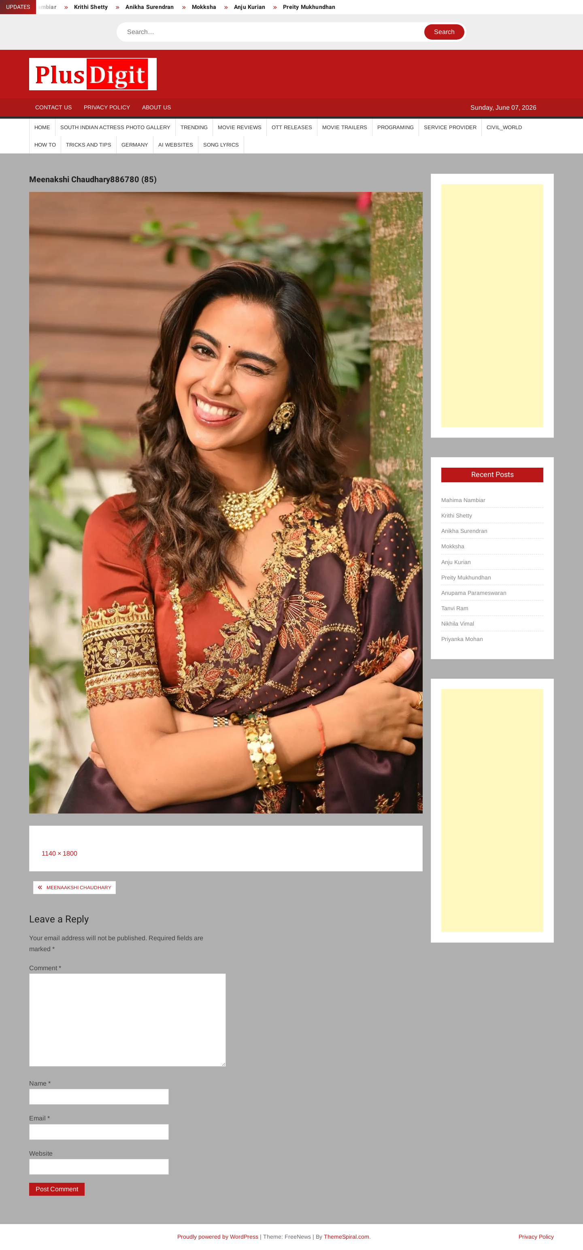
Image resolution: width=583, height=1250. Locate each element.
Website (41, 1153)
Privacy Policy (107, 107)
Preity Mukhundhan (309, 7)
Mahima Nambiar (463, 500)
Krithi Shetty (91, 7)
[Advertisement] (492, 305)
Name (40, 1083)
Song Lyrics (221, 145)
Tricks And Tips (88, 145)
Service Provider (450, 127)
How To (45, 145)
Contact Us (53, 107)
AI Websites (175, 145)
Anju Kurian (249, 7)
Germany (134, 145)
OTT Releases (292, 127)
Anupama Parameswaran (473, 593)
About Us (156, 107)
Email (39, 1118)
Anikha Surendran (150, 7)
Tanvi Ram (454, 608)
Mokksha (204, 7)
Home (42, 127)
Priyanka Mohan (462, 639)
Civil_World (504, 127)
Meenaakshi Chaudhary (79, 887)
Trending (194, 127)
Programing (395, 127)
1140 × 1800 (59, 853)
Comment (45, 968)
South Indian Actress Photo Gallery (115, 127)
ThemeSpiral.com (346, 1236)
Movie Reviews (240, 127)
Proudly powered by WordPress (217, 1236)
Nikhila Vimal (457, 623)
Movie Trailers (344, 127)
